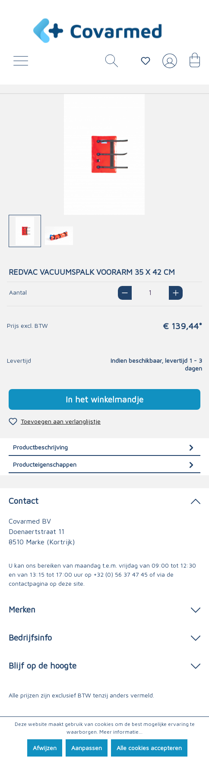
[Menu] (23, 63)
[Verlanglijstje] (145, 61)
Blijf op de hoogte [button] (104, 665)
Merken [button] (104, 608)
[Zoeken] (108, 63)
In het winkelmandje (104, 399)
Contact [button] (104, 500)
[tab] (104, 447)
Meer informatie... (120, 732)
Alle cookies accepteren (149, 747)
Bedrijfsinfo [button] (104, 636)
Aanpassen (86, 747)
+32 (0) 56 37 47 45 (120, 574)
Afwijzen (45, 747)
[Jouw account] (167, 64)
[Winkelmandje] (190, 63)
